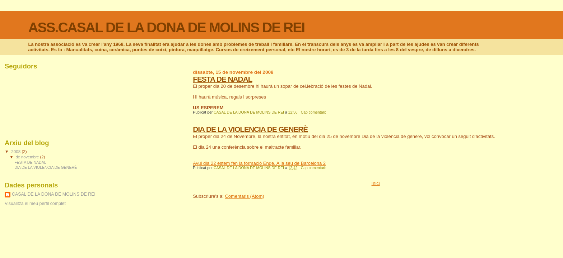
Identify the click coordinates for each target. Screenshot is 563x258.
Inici (376, 183)
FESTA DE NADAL (222, 79)
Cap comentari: (314, 112)
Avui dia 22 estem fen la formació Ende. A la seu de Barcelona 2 (259, 163)
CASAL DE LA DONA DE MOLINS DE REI (54, 194)
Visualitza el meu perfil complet (35, 203)
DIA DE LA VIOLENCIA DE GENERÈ (250, 129)
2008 (16, 151)
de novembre (28, 157)
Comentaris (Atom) (244, 196)
